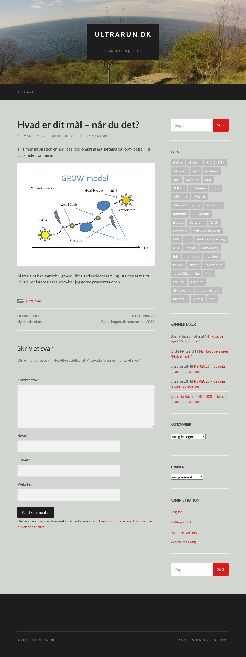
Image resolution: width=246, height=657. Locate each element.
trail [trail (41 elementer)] (209, 273)
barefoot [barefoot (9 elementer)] (179, 214)
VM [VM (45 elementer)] (212, 299)
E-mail (23, 459)
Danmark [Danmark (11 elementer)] (180, 231)
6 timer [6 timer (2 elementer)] (194, 163)
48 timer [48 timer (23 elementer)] (211, 171)
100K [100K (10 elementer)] (216, 188)
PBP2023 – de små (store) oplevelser (198, 369)
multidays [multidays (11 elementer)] (191, 256)
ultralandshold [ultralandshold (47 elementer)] (208, 290)
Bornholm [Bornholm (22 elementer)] (196, 222)
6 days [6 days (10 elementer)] (178, 163)
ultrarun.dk (123, 35)
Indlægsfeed (181, 522)
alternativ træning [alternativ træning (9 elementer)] (186, 205)
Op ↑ (225, 640)
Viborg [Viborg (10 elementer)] (198, 299)
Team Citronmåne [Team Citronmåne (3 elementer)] (186, 273)
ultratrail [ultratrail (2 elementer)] (180, 299)
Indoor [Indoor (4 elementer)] (190, 248)
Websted (24, 484)
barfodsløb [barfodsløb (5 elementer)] (201, 214)
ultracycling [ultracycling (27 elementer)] (182, 290)
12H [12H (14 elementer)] (220, 163)
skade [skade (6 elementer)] (194, 265)
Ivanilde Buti (181, 396)
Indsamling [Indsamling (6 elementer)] (210, 248)
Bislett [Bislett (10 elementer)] (178, 222)
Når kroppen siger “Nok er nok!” (198, 338)
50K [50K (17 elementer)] (208, 180)
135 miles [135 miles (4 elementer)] (180, 196)
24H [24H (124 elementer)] (195, 171)
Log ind (177, 511)
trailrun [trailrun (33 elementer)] (179, 282)
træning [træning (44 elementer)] (197, 282)
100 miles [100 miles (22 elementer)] (198, 188)
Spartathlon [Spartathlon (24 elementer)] (213, 265)
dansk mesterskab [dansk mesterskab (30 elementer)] (207, 231)
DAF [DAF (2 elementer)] (214, 222)
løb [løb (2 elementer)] (175, 256)
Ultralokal (33, 301)
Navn (22, 435)
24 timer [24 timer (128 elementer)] (179, 171)
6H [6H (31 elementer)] (208, 163)
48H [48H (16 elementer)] (176, 180)
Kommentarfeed (184, 532)
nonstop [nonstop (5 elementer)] (212, 256)
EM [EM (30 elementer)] (188, 239)
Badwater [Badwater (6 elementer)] (214, 205)
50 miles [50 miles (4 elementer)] (192, 180)
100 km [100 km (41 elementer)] (178, 188)
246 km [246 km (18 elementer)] (199, 196)
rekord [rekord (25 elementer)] (178, 265)
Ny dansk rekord (30, 319)
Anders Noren (202, 640)
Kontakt (25, 92)
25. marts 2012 (31, 136)
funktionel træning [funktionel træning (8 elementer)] (211, 239)
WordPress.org (183, 542)
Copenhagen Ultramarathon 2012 (128, 319)
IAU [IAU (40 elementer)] (176, 248)
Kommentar (28, 379)
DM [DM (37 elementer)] (176, 239)
